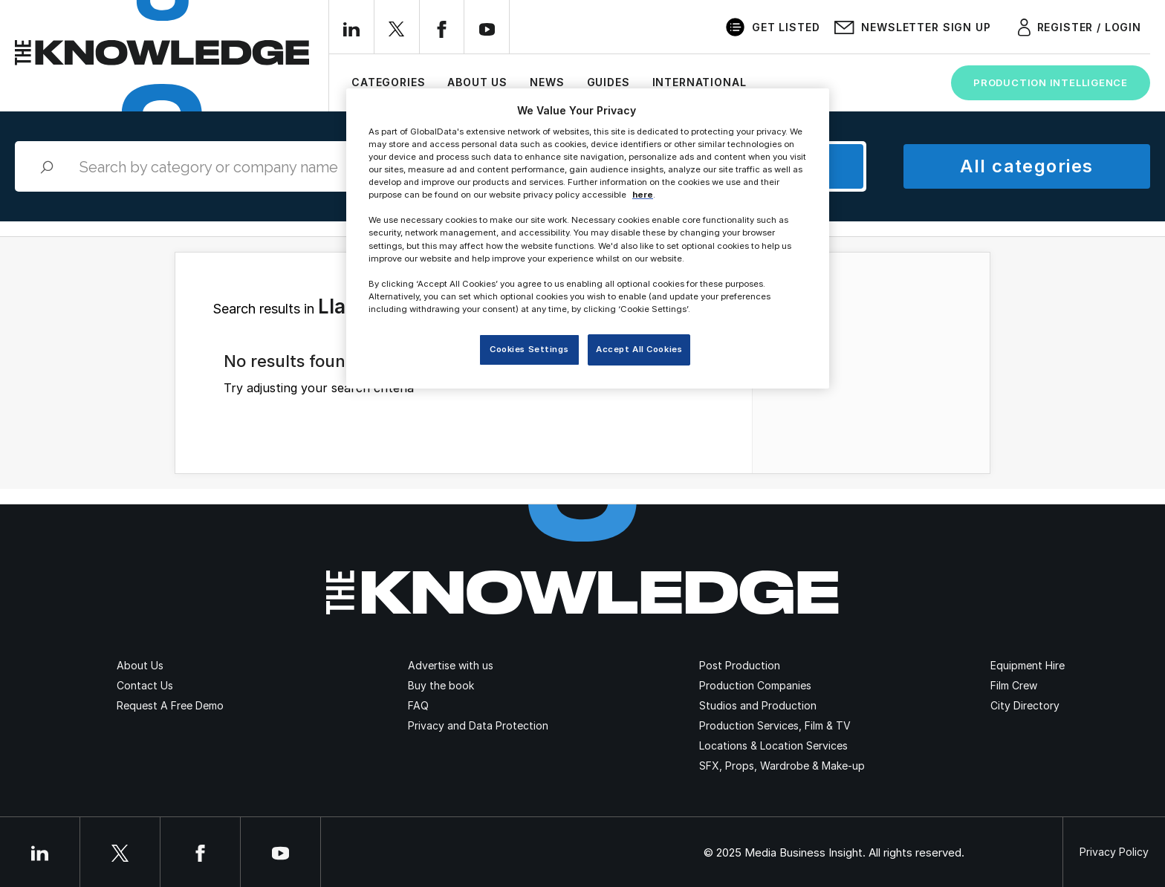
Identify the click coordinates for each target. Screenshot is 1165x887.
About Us (477, 82)
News (547, 82)
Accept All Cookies (639, 349)
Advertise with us (450, 665)
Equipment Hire (1027, 665)
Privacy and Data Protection (478, 725)
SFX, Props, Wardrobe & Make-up (782, 765)
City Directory (1024, 705)
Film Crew (1013, 685)
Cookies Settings (529, 349)
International (699, 82)
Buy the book (441, 685)
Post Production (739, 665)
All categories (1026, 166)
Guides (608, 82)
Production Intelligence (1050, 82)
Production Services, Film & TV (775, 725)
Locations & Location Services (773, 745)
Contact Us (145, 685)
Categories (388, 82)
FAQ (418, 705)
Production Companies (755, 685)
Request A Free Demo (170, 705)
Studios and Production (758, 705)
